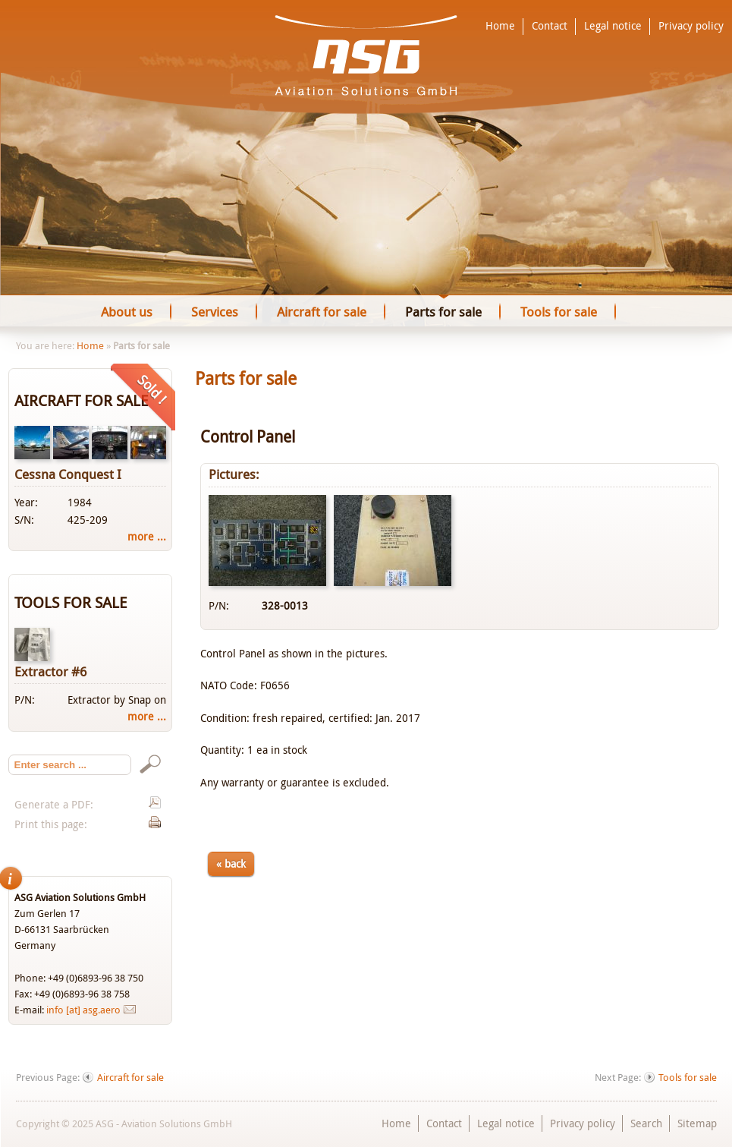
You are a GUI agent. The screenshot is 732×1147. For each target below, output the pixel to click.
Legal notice (613, 26)
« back (231, 863)
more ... (146, 536)
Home (500, 26)
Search (646, 1123)
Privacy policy (691, 26)
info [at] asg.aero (83, 1009)
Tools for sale (687, 1077)
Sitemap (697, 1123)
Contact (549, 26)
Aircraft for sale (130, 1077)
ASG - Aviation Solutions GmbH (366, 55)
